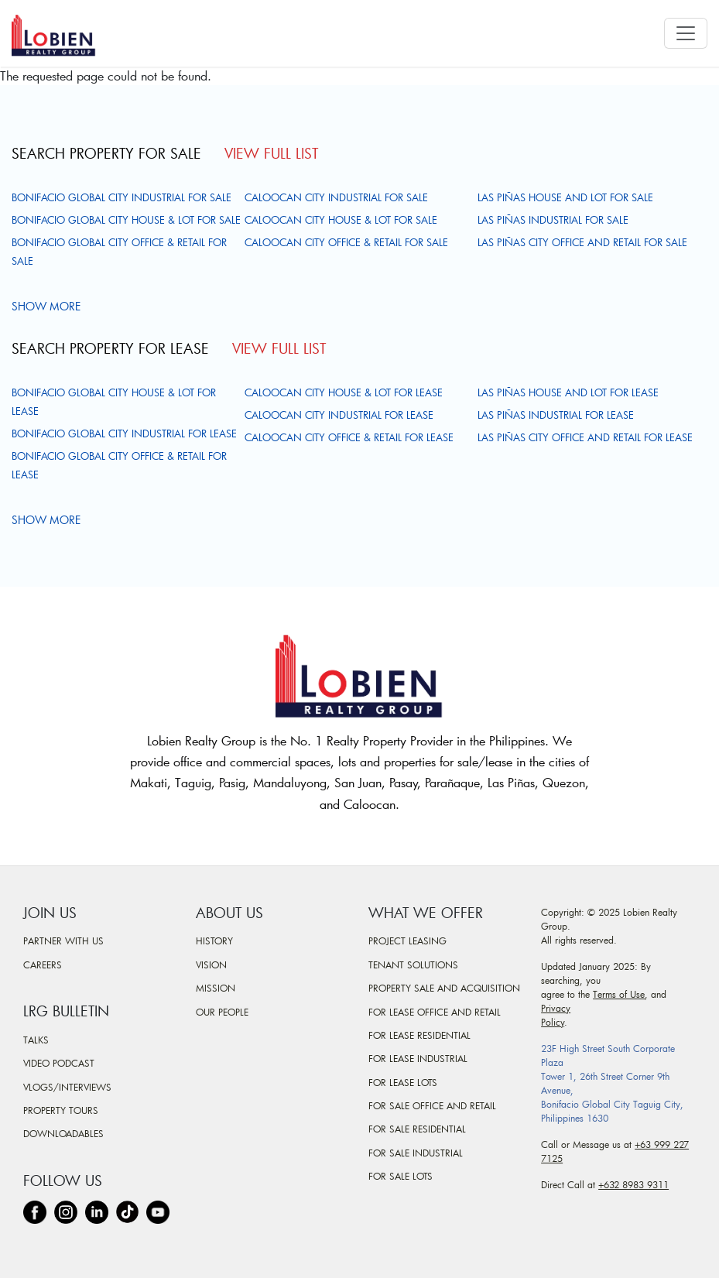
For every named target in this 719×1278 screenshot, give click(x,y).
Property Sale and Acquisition (444, 988)
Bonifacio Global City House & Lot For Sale (126, 220)
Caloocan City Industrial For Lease (339, 415)
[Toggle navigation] (685, 33)
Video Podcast (58, 1063)
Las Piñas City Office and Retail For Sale (582, 242)
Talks (36, 1039)
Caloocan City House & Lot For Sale (341, 220)
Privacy (555, 1008)
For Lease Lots (402, 1082)
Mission (215, 988)
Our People (222, 1012)
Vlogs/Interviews (67, 1087)
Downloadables (63, 1133)
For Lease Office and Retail (434, 1012)
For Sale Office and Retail (432, 1105)
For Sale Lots (400, 1176)
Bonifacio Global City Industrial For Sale (121, 197)
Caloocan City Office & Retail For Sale (346, 242)
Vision (211, 964)
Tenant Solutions (413, 964)
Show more (48, 306)
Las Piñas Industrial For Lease (556, 415)
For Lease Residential (419, 1035)
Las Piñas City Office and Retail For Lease (585, 437)
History (214, 940)
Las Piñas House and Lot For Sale (565, 197)
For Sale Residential (417, 1128)
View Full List (271, 153)
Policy (552, 1022)
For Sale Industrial (415, 1152)
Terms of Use (619, 994)
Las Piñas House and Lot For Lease (568, 392)
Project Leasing (407, 940)
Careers (42, 964)
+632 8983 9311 (633, 1184)
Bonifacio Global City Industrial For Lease (124, 433)
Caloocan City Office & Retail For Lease (349, 437)
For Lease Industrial (417, 1058)
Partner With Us (63, 940)
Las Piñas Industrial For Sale (553, 220)
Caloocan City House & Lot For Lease (344, 392)
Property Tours (60, 1110)
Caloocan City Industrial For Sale (336, 197)
